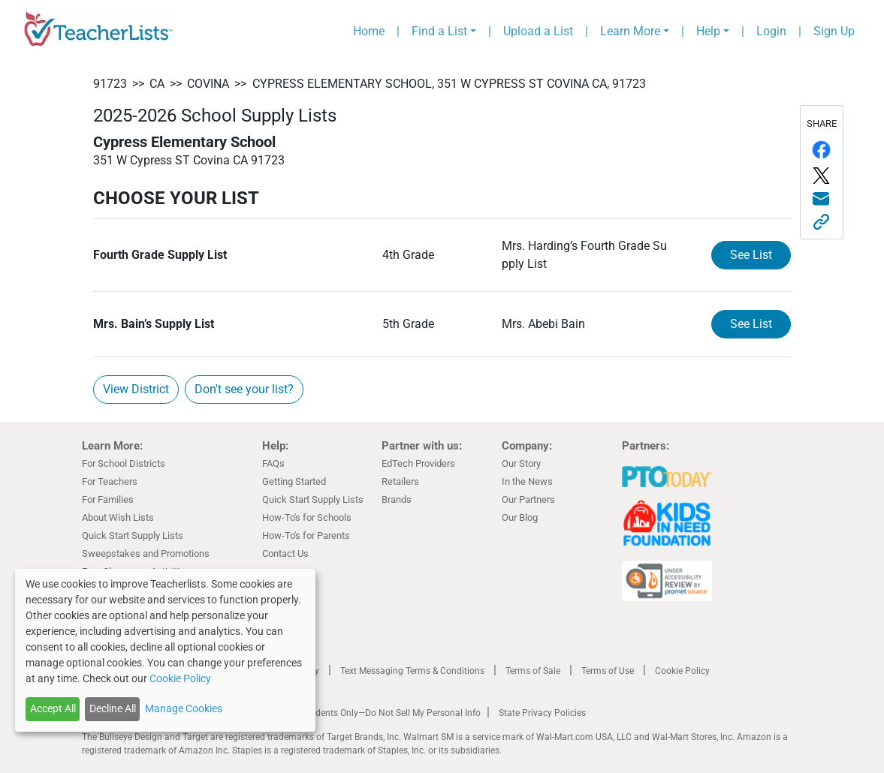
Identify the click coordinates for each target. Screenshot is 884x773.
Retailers (400, 481)
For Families (108, 499)
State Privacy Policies (542, 713)
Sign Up (834, 31)
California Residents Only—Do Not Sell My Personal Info (369, 713)
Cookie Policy (682, 671)
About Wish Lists (118, 517)
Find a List (439, 31)
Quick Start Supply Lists (132, 535)
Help (708, 31)
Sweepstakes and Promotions (146, 553)
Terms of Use (607, 671)
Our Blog (520, 517)
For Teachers (109, 481)
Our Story (521, 463)
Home (369, 31)
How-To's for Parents (306, 535)
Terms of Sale (532, 671)
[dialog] (165, 650)
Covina (208, 84)
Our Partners (528, 499)
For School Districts (123, 463)
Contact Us (285, 553)
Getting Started (294, 481)
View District (136, 389)
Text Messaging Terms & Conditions (412, 671)
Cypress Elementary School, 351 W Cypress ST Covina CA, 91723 (449, 84)
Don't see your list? (244, 389)
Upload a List (538, 31)
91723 (110, 84)
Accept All (53, 708)
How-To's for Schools (306, 517)
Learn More (630, 31)
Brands (397, 499)
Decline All (112, 708)
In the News (527, 481)
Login (771, 31)
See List (751, 255)
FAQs (273, 463)
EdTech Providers (418, 463)
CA (156, 84)
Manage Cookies (183, 708)
